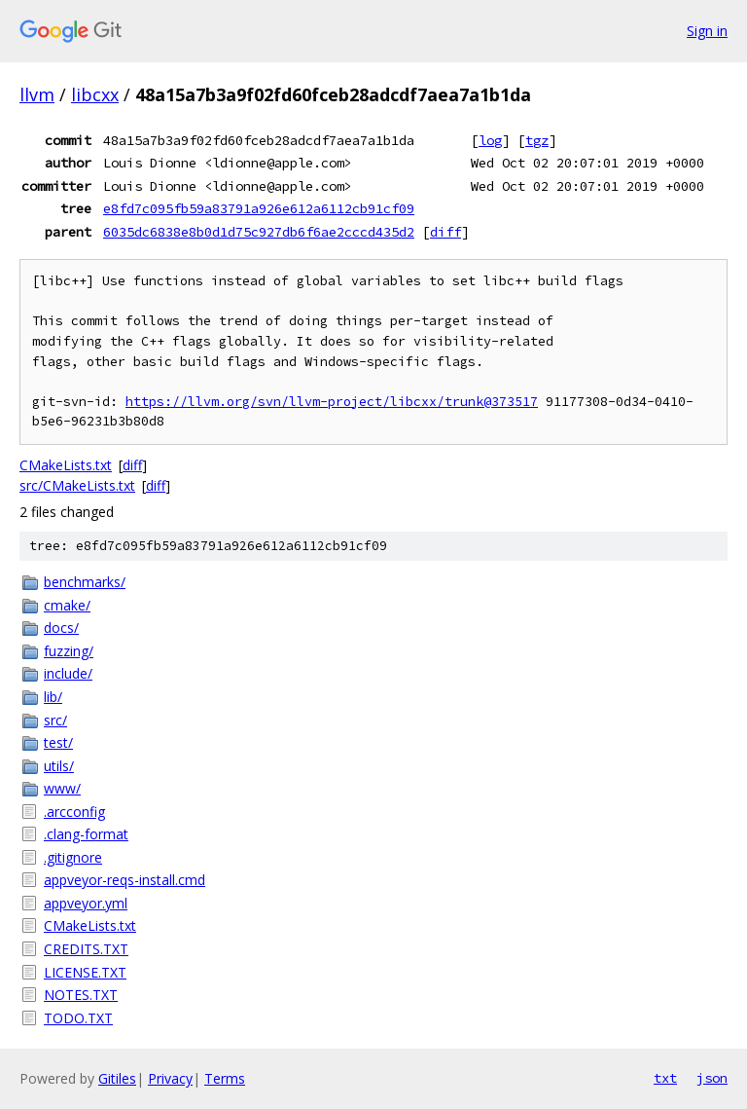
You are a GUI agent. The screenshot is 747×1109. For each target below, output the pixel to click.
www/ (62, 788)
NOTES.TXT (81, 994)
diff (445, 231)
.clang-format (86, 834)
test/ (58, 742)
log (490, 140)
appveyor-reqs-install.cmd (124, 879)
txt (665, 1078)
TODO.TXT (78, 1018)
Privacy (170, 1078)
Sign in (707, 30)
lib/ (53, 696)
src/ (55, 720)
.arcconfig (74, 811)
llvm (36, 94)
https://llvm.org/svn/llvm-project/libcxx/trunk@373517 (331, 401)
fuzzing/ (68, 651)
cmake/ (67, 605)
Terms (224, 1078)
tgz (537, 140)
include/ (68, 673)
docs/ (61, 627)
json (712, 1078)
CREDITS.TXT (86, 949)
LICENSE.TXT (85, 972)
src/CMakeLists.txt (77, 485)
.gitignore (73, 857)
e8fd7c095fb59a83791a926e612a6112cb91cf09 (258, 208)
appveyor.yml (85, 903)
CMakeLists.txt (65, 465)
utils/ (59, 766)
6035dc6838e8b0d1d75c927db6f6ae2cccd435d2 (258, 231)
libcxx (95, 94)
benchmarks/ (84, 582)
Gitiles (117, 1078)
